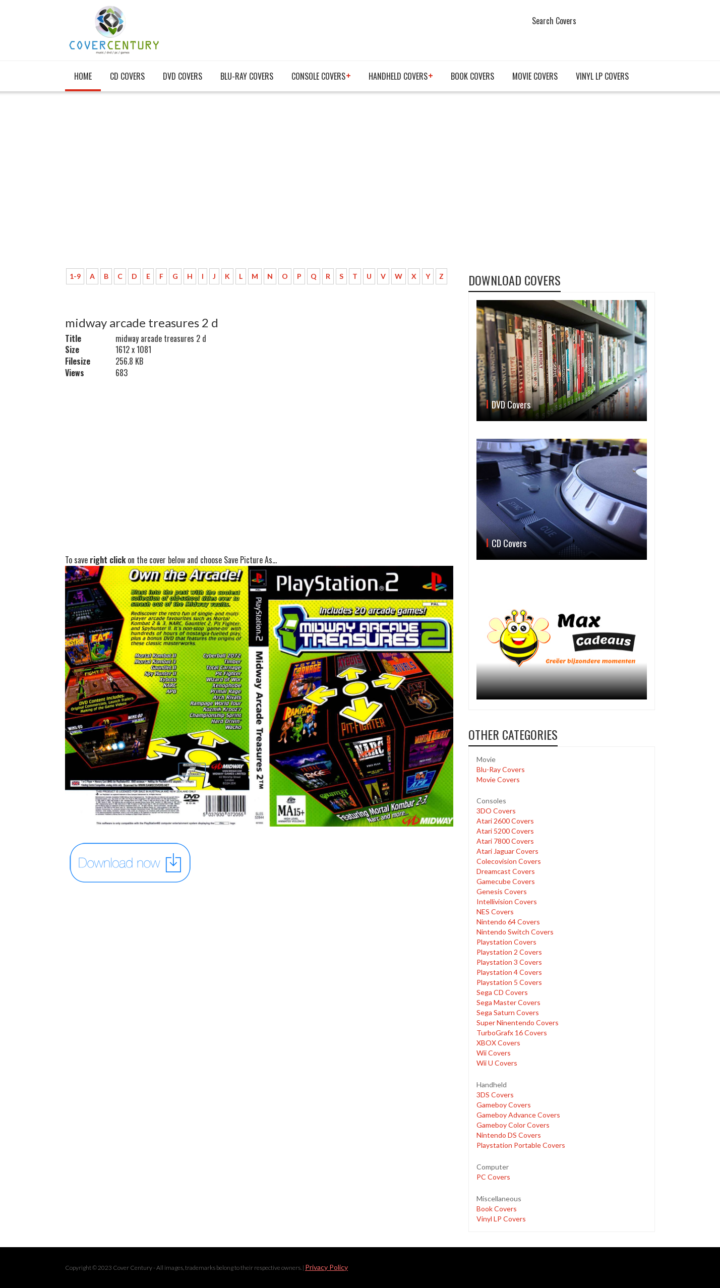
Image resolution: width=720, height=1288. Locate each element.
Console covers (318, 76)
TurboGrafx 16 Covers (511, 1032)
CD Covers (127, 76)
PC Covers (493, 1177)
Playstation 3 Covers (509, 962)
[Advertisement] (259, 185)
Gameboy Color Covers (513, 1125)
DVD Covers (182, 76)
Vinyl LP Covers (602, 76)
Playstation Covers (506, 942)
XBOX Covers (498, 1042)
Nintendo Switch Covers (515, 931)
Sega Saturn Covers (507, 1012)
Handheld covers (398, 76)
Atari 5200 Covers (505, 831)
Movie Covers (535, 76)
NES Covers (495, 911)
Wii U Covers (496, 1063)
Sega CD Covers (502, 992)
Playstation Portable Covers (520, 1145)
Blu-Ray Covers (246, 76)
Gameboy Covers (503, 1104)
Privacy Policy (326, 1267)
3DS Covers (495, 1094)
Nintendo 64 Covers (508, 921)
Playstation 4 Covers (509, 972)
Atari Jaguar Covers (507, 851)
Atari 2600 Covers (505, 820)
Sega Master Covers (508, 1002)
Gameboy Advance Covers (518, 1114)
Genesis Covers (501, 891)
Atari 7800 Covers (505, 841)
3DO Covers (496, 810)
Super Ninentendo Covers (517, 1022)
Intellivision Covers (506, 901)
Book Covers (472, 76)
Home (83, 76)
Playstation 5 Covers (509, 982)
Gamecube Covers (505, 881)
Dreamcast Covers (505, 871)
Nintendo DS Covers (508, 1135)
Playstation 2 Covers (509, 952)
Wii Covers (493, 1052)
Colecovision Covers (508, 861)
